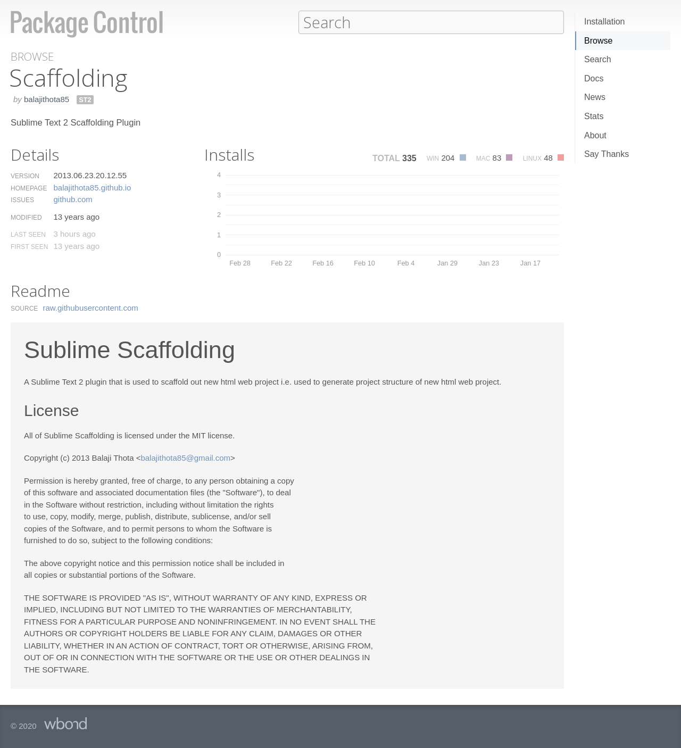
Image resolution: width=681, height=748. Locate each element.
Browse (598, 40)
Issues (22, 199)
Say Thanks (606, 154)
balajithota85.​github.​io (92, 187)
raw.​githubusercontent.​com (90, 307)
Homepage (29, 188)
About (595, 135)
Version (25, 175)
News (594, 97)
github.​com (72, 198)
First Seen (29, 246)
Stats (593, 116)
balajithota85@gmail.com (185, 457)
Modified (26, 217)
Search (597, 59)
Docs (593, 78)
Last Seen (28, 234)
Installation (604, 21)
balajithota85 (46, 98)
